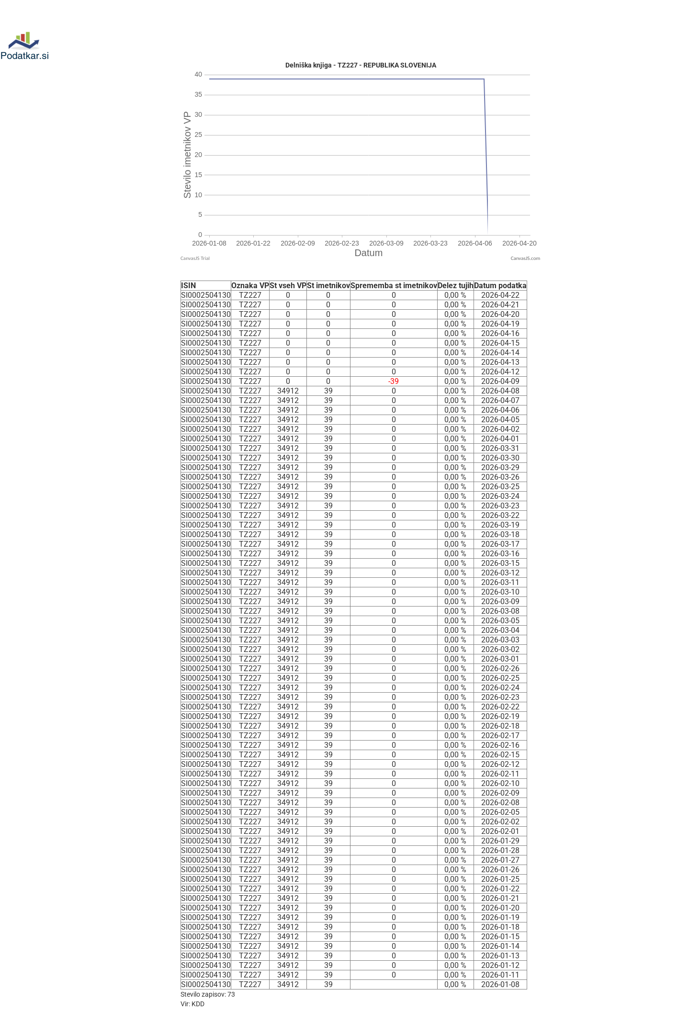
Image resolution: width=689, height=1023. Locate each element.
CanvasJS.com (526, 258)
